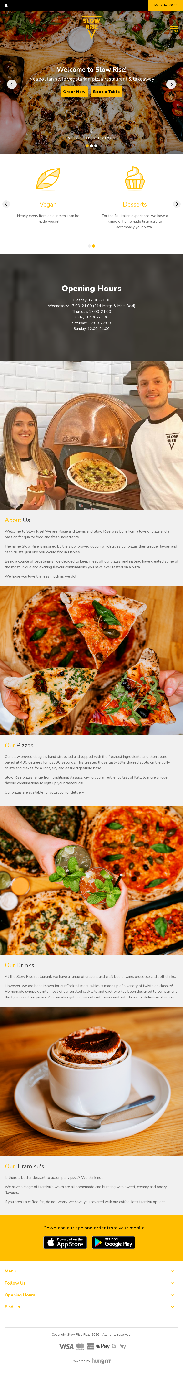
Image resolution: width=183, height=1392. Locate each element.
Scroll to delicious (91, 134)
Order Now (74, 91)
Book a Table (106, 91)
